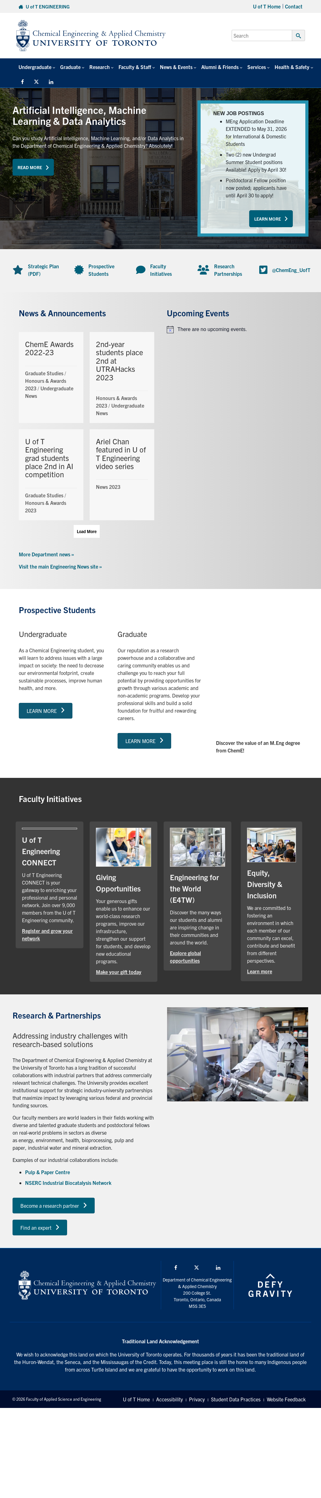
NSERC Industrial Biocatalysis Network (68, 1183)
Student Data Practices (235, 1399)
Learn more (259, 971)
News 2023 (108, 487)
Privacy (197, 1399)
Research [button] (99, 67)
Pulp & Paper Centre (47, 1172)
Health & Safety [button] (292, 67)
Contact (294, 6)
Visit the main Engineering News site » (60, 566)
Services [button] (256, 67)
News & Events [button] (176, 67)
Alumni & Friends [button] (220, 67)
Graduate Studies (44, 373)
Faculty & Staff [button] (134, 67)
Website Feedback (286, 1399)
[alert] (234, 329)
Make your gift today (118, 972)
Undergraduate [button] (34, 67)
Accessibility (169, 1399)
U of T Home (267, 6)
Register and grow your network (47, 934)
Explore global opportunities (185, 957)
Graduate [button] (70, 67)
